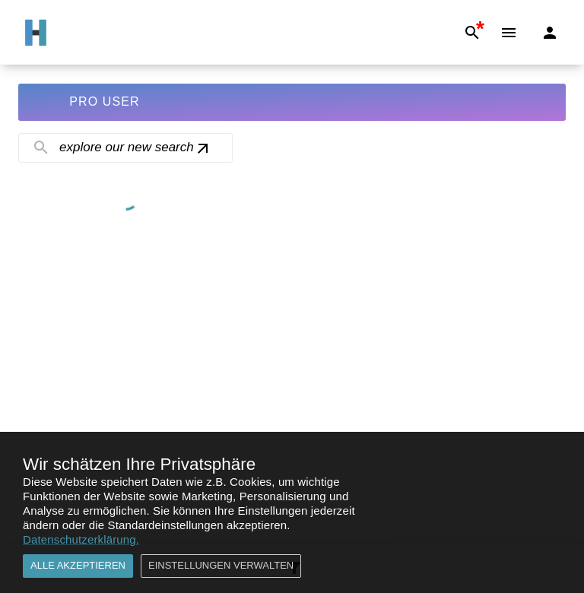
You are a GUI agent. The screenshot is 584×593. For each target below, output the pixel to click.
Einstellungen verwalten (220, 566)
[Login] (550, 33)
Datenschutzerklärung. (81, 539)
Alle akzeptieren (78, 566)
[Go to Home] (35, 32)
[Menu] (508, 33)
